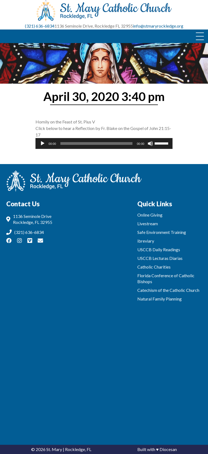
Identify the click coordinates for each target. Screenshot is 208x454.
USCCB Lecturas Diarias (160, 258)
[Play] (42, 143)
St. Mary (54, 449)
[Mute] (150, 143)
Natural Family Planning (159, 298)
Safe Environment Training (161, 232)
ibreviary (145, 240)
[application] (103, 143)
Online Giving (149, 214)
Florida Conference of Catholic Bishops (165, 278)
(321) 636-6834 (39, 25)
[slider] (96, 143)
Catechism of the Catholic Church (168, 290)
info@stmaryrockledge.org (158, 25)
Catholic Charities (154, 266)
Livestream (147, 223)
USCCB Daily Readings (158, 249)
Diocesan (168, 449)
